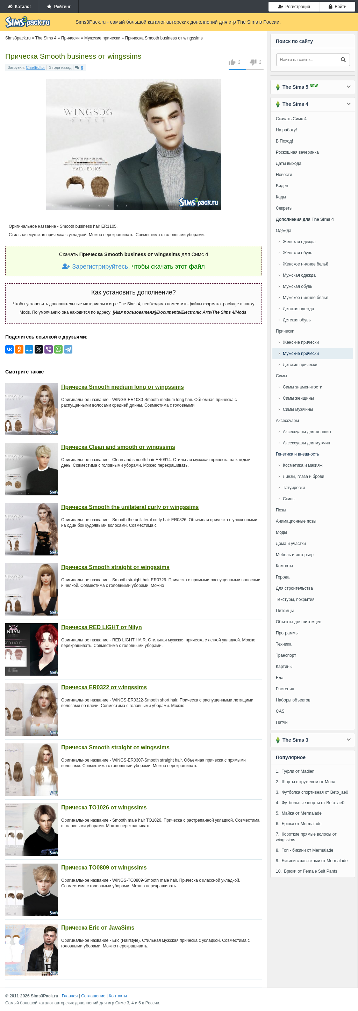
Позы (281, 510)
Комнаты (284, 565)
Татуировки (294, 487)
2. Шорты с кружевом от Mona (305, 781)
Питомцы (285, 610)
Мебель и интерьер (295, 554)
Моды (281, 532)
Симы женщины (298, 398)
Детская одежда (298, 308)
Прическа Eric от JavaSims (98, 928)
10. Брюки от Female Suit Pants (306, 871)
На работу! (286, 130)
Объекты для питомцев (298, 621)
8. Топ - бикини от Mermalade (304, 850)
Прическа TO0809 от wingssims (104, 868)
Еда (280, 677)
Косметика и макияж (302, 465)
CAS (280, 711)
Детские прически (300, 364)
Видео (282, 185)
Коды (281, 197)
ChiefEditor (35, 67)
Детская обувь (297, 320)
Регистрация (294, 6)
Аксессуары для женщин (307, 431)
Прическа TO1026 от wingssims (104, 807)
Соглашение (93, 996)
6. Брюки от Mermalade (299, 823)
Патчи (282, 722)
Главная (70, 996)
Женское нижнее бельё (305, 264)
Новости (284, 174)
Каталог (19, 6)
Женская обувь (297, 252)
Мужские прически (301, 353)
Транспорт (286, 655)
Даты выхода (288, 163)
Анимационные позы (296, 521)
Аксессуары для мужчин (306, 443)
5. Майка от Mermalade (299, 813)
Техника (284, 644)
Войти (337, 6)
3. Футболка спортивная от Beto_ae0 (312, 792)
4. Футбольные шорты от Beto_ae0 (310, 802)
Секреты (284, 208)
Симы (281, 375)
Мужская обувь (297, 286)
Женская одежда (299, 241)
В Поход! (284, 141)
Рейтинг (59, 6)
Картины (284, 666)
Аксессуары (287, 420)
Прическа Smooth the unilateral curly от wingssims (130, 507)
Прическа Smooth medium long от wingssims (122, 387)
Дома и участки (291, 543)
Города (282, 577)
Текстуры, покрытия (295, 599)
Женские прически (301, 342)
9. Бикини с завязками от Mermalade (312, 860)
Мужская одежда (299, 275)
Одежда (283, 230)
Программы (287, 633)
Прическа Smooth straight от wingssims (115, 567)
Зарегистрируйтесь (95, 266)
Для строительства (294, 588)
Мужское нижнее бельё (305, 297)
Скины (289, 498)
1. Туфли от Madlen (295, 771)
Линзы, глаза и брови (303, 476)
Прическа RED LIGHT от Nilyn (101, 627)
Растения (285, 688)
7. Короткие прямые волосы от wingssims (306, 837)
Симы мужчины (298, 409)
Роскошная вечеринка (297, 152)
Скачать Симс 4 (291, 118)
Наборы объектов (293, 700)
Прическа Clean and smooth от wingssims (118, 447)
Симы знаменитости (302, 387)
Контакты (118, 996)
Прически (285, 331)
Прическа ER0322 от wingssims (104, 687)
